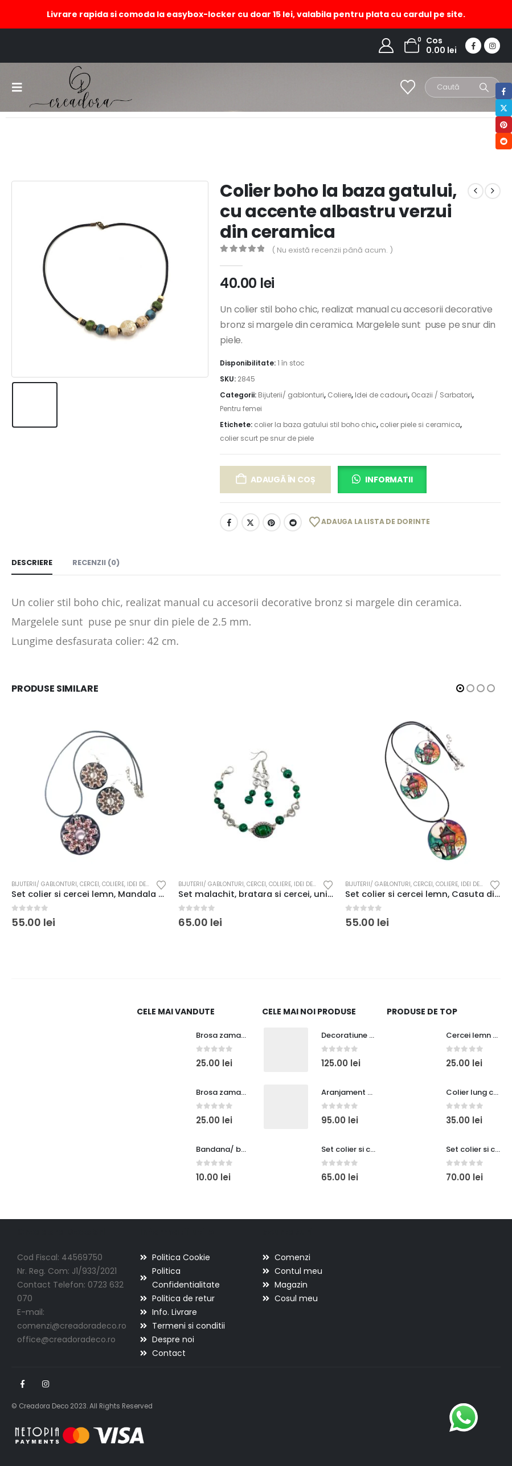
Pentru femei (241, 408)
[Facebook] (473, 46)
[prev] (476, 191)
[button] (20, 87)
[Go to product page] (89, 791)
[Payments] (79, 1435)
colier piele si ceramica (420, 424)
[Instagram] (492, 46)
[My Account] (386, 45)
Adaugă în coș (283, 479)
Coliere (339, 395)
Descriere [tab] (31, 562)
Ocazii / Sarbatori (441, 395)
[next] (493, 191)
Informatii (388, 479)
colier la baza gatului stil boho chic (315, 424)
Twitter (250, 522)
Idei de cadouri (381, 395)
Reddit (293, 522)
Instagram (45, 1384)
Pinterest (272, 522)
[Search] (484, 87)
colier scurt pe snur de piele (267, 438)
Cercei (89, 884)
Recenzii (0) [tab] (96, 562)
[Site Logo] (61, 87)
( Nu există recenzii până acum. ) (332, 250)
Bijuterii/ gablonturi (291, 395)
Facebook (229, 522)
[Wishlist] (408, 87)
